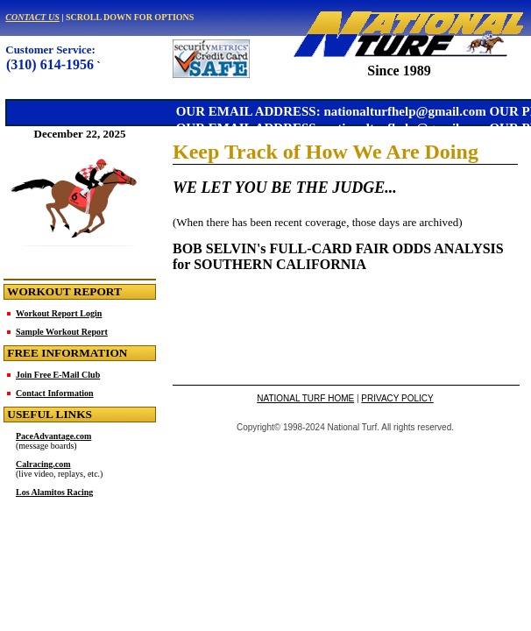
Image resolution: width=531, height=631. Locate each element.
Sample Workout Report (62, 332)
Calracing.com (43, 464)
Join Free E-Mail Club (58, 374)
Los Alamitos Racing (54, 492)
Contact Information (55, 393)
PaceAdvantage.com (53, 436)
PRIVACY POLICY (397, 398)
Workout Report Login (59, 313)
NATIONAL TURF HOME (305, 398)
